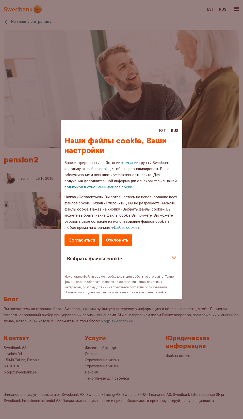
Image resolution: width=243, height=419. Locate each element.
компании (129, 162)
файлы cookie (98, 169)
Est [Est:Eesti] (162, 130)
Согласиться (82, 240)
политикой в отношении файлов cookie (98, 187)
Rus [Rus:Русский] (175, 130)
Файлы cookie (125, 227)
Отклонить (117, 240)
